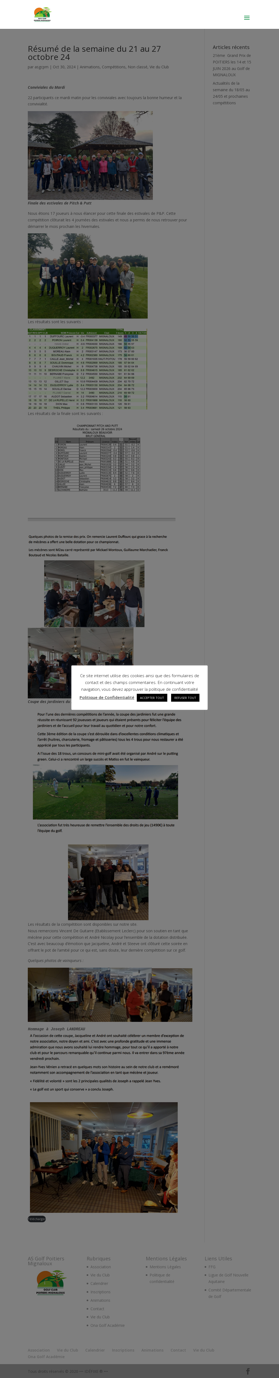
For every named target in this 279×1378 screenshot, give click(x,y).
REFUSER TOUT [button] (185, 698)
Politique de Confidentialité (107, 697)
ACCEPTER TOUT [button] (152, 698)
